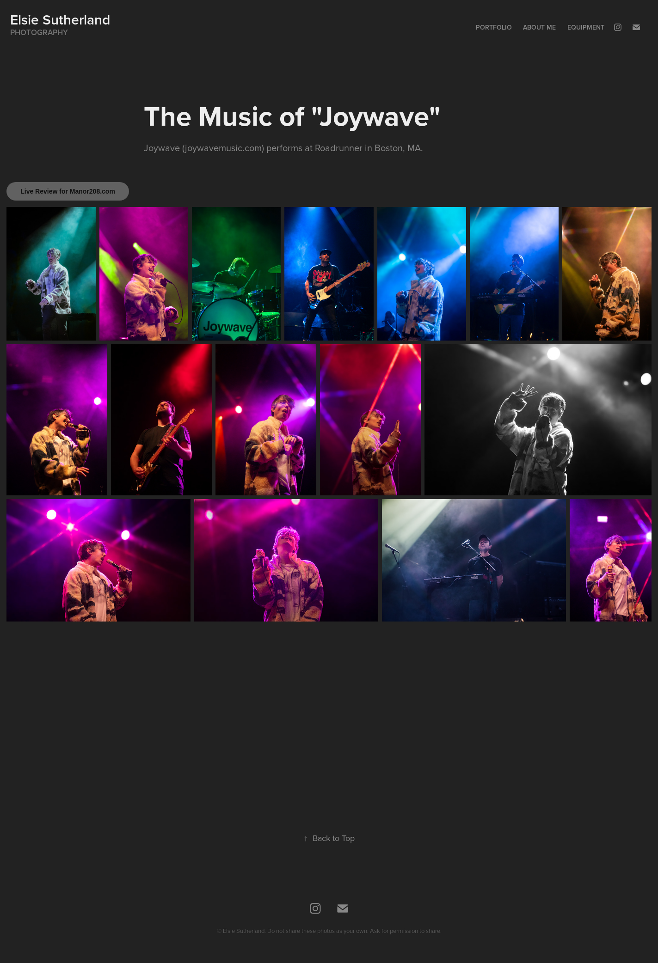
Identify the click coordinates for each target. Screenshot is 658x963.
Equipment (585, 27)
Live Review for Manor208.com (67, 191)
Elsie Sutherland (60, 20)
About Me (539, 27)
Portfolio (494, 27)
